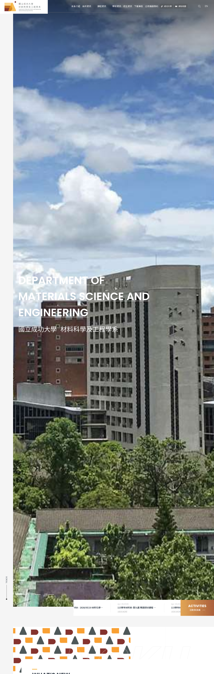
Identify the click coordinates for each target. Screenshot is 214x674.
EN (206, 6)
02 (32, 594)
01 (19, 594)
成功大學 (166, 6)
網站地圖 (180, 6)
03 (45, 594)
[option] (107, 303)
